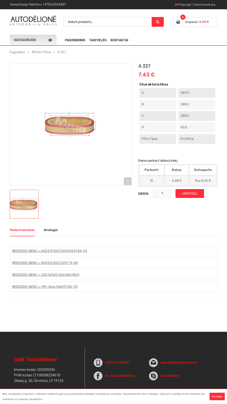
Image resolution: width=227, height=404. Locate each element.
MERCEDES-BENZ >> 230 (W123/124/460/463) (45, 275)
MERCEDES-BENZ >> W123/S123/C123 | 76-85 (45, 263)
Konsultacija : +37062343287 (38, 4)
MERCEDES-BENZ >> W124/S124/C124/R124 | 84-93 (49, 251)
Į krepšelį (189, 193)
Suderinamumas (22, 230)
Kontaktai (119, 40)
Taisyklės (98, 40)
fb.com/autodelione (120, 376)
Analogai (51, 230)
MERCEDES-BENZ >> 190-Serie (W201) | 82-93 (45, 287)
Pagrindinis (75, 40)
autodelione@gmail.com (179, 362)
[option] (24, 204)
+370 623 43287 (117, 362)
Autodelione (170, 376)
